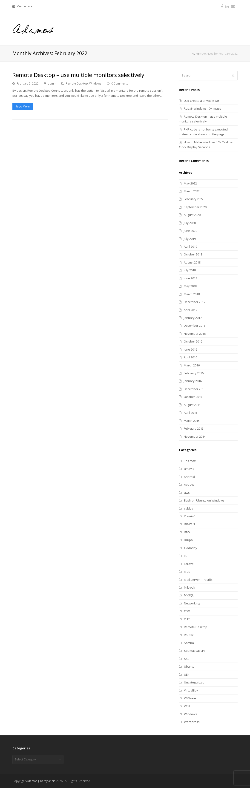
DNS (187, 532)
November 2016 (195, 334)
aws (187, 492)
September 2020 (195, 207)
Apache (189, 484)
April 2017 (190, 310)
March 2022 (192, 191)
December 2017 (194, 302)
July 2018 (190, 270)
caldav (188, 508)
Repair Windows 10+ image (202, 108)
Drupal (188, 540)
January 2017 (193, 318)
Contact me (24, 6)
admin (52, 83)
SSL (186, 659)
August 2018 (192, 262)
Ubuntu (189, 666)
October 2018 (193, 254)
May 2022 (190, 183)
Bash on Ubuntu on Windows (204, 500)
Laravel (189, 564)
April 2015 (190, 413)
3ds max (190, 461)
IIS (185, 556)
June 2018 (190, 278)
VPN (187, 706)
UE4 (186, 674)
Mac (187, 572)
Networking (192, 603)
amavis (189, 469)
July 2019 (190, 239)
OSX (187, 611)
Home (196, 53)
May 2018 (190, 286)
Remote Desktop (77, 83)
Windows (95, 83)
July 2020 (190, 223)
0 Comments (119, 83)
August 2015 (192, 405)
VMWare (190, 698)
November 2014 (195, 436)
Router (188, 635)
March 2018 (192, 294)
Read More (22, 106)
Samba (189, 643)
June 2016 (190, 349)
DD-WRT (189, 524)
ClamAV (189, 516)
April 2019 (190, 246)
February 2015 (194, 428)
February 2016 (194, 373)
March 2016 (192, 365)
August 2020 (192, 215)
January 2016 (193, 381)
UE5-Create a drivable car (201, 101)
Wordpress (192, 722)
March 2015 (192, 421)
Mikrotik (189, 587)
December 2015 (194, 389)
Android (189, 477)
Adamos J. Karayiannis (40, 781)
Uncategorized (194, 682)
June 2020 (190, 231)
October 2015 (193, 397)
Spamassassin (194, 651)
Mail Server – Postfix (198, 580)
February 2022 (194, 199)
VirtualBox (191, 690)
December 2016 (194, 325)
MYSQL (189, 595)
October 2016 (193, 341)
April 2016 (190, 357)
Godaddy (190, 548)
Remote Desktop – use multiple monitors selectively (78, 75)
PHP (187, 619)
